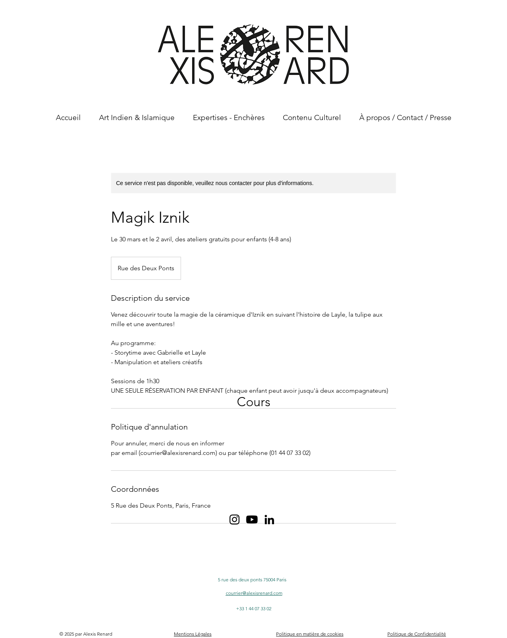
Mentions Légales (193, 634)
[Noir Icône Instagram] (234, 519)
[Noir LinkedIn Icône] (269, 519)
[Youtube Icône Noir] (252, 519)
